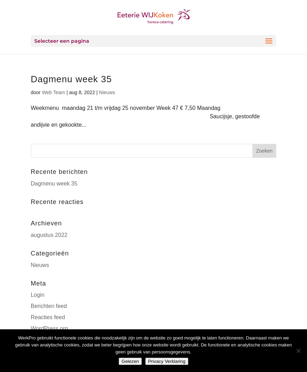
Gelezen (130, 361)
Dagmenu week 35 (71, 79)
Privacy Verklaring (167, 361)
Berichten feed (49, 306)
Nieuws (107, 92)
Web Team (53, 92)
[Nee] (298, 350)
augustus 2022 (49, 235)
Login (37, 295)
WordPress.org (49, 328)
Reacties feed (48, 317)
